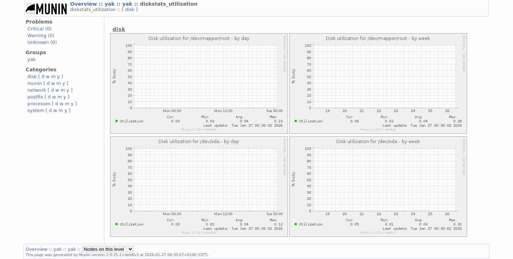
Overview (84, 4)
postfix (35, 97)
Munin (84, 255)
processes (39, 103)
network (36, 90)
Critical (35, 28)
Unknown (38, 42)
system (35, 110)
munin (34, 83)
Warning (36, 35)
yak (110, 4)
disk (130, 9)
